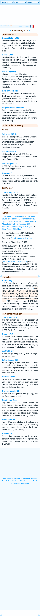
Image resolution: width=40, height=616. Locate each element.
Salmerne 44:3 (8, 377)
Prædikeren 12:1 (9, 419)
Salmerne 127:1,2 (9, 134)
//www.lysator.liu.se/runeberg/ (15, 261)
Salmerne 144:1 (9, 151)
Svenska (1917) (9, 71)
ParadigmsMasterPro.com (21, 238)
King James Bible (10, 91)
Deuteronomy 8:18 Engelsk (22, 227)
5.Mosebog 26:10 (9, 317)
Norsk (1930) (7, 55)
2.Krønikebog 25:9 (10, 360)
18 (33, 288)
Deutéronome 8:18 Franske (21, 221)
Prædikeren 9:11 (9, 400)
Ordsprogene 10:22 (10, 164)
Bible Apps (6, 229)
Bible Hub (17, 229)
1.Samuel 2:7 (8, 351)
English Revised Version (13, 108)
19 (7, 300)
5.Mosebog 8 (8, 281)
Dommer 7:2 (7, 334)
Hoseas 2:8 (7, 173)
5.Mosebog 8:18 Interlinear (13, 216)
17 (4, 283)
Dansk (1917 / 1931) (10, 38)
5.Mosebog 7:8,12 (10, 192)
